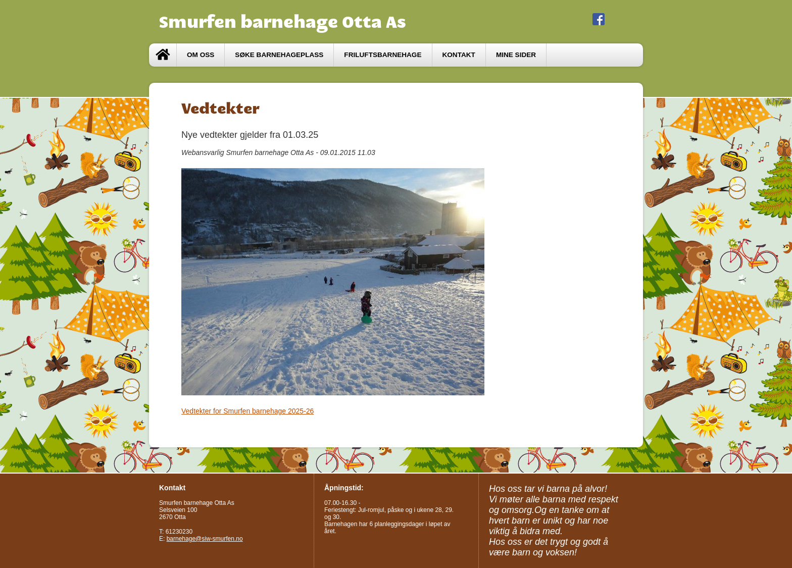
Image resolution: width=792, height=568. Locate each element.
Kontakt (458, 55)
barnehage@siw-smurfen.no (205, 538)
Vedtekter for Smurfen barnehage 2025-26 (247, 411)
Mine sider (516, 55)
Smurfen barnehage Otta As (282, 21)
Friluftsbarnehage (382, 55)
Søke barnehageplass (279, 55)
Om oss (200, 55)
